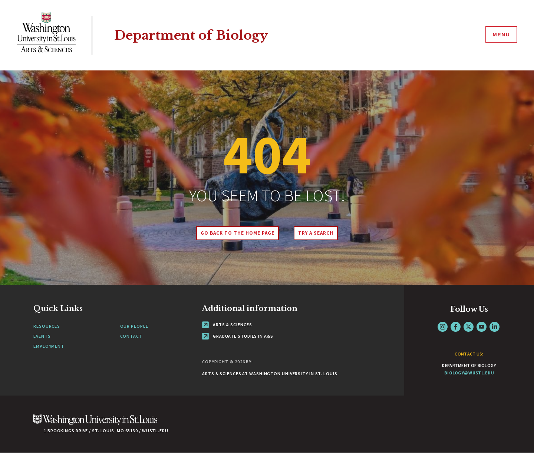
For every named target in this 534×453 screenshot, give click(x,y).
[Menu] (500, 35)
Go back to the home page (237, 233)
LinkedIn (494, 327)
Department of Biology (193, 35)
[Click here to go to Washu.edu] (95, 423)
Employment (48, 346)
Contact (131, 336)
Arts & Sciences (227, 324)
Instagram (442, 327)
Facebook (455, 327)
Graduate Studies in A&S (237, 336)
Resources (46, 326)
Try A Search (316, 233)
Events (41, 336)
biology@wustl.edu (469, 373)
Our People (134, 326)
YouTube (481, 327)
